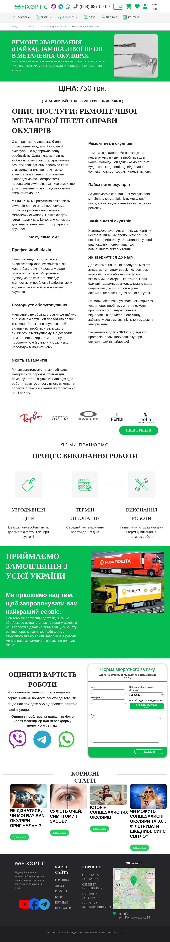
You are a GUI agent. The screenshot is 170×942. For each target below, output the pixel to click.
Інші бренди (138, 430)
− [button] (117, 877)
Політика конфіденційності (97, 905)
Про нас (61, 902)
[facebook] (60, 733)
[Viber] (53, 6)
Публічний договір (91, 896)
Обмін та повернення (92, 886)
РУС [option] (154, 8)
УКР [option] (154, 4)
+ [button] (117, 872)
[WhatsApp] (68, 6)
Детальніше (19, 837)
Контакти (63, 908)
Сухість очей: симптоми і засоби (66, 816)
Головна (62, 880)
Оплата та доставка (90, 877)
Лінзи (59, 886)
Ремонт (61, 891)
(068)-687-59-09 (95, 6)
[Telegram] (60, 6)
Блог (59, 897)
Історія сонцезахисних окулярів (109, 812)
